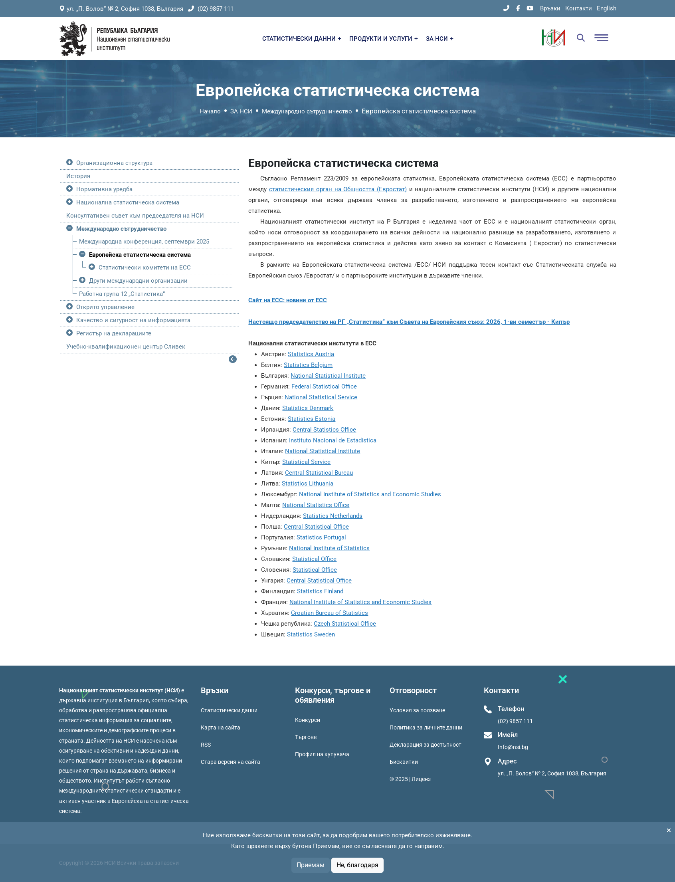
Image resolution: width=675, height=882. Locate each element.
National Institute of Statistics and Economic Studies (370, 494)
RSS (206, 744)
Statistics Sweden (311, 634)
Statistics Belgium (308, 365)
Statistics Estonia (311, 418)
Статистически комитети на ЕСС (145, 267)
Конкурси (307, 720)
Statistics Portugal (321, 537)
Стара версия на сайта (230, 762)
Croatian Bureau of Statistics (329, 612)
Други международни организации (138, 280)
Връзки (550, 8)
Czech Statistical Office (345, 623)
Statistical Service (306, 462)
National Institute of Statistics (329, 548)
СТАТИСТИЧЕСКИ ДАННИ (301, 38)
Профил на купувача (322, 754)
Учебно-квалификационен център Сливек (125, 346)
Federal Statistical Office (324, 386)
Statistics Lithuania (307, 483)
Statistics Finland (320, 591)
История (78, 176)
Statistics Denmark (307, 408)
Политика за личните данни (426, 727)
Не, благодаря (357, 865)
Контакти (578, 8)
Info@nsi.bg (513, 747)
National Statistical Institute (328, 375)
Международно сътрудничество (307, 111)
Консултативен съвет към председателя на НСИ (135, 215)
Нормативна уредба (104, 189)
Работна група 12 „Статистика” (122, 293)
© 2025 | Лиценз (410, 779)
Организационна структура (114, 162)
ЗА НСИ (439, 38)
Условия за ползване (417, 710)
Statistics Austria (311, 354)
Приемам (311, 865)
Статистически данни (229, 710)
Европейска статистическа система (140, 254)
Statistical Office (314, 559)
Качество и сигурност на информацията (133, 320)
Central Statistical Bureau (319, 472)
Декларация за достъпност (425, 744)
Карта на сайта (220, 727)
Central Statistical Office (316, 526)
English (606, 8)
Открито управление (105, 307)
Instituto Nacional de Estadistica (332, 440)
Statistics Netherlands (332, 515)
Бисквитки (404, 762)
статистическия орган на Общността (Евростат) (338, 189)
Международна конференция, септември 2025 (144, 241)
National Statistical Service (321, 397)
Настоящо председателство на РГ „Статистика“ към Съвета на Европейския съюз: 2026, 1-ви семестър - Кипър (409, 321)
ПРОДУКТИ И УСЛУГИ (383, 38)
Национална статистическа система (127, 202)
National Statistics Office (315, 505)
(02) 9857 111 (211, 8)
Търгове (306, 737)
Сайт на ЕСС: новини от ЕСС (287, 300)
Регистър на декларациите (113, 333)
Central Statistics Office (324, 429)
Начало (210, 111)
